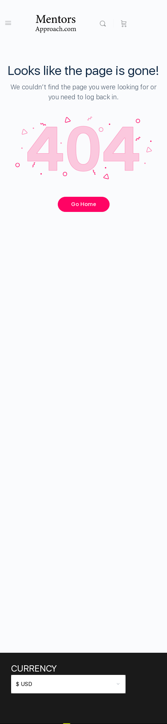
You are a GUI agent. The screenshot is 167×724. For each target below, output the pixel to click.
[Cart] (124, 23)
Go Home (83, 204)
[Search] (104, 23)
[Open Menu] (8, 22)
